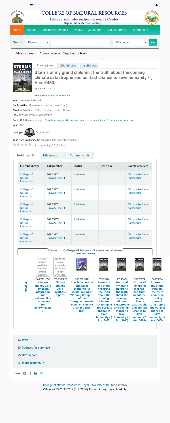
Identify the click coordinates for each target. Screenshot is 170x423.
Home (17, 30)
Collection (95, 30)
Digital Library (116, 30)
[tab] (26, 155)
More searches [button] (30, 362)
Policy (78, 30)
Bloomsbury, (36, 105)
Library (82, 53)
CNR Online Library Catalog (19, 5)
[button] (32, 5)
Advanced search (26, 53)
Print (23, 340)
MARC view (68, 65)
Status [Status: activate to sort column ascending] (78, 166)
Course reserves (50, 53)
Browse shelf (56, 178)
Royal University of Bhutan (98, 385)
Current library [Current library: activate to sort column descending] (29, 166)
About (31, 30)
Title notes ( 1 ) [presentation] (53, 155)
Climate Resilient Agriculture (138, 176)
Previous (25, 289)
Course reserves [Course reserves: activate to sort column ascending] (138, 166)
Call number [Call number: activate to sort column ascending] (54, 166)
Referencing (140, 30)
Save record (28, 355)
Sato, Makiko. (63, 95)
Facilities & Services (54, 30)
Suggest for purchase (34, 347)
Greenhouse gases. (76, 120)
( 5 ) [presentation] (26, 155)
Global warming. (34, 120)
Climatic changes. (54, 120)
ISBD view (90, 65)
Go (153, 42)
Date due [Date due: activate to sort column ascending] (107, 166)
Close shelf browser (97, 253)
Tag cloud (69, 53)
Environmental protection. (121, 120)
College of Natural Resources (26, 178)
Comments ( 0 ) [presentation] (80, 155)
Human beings (97, 120)
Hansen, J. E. (45, 88)
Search (18, 42)
